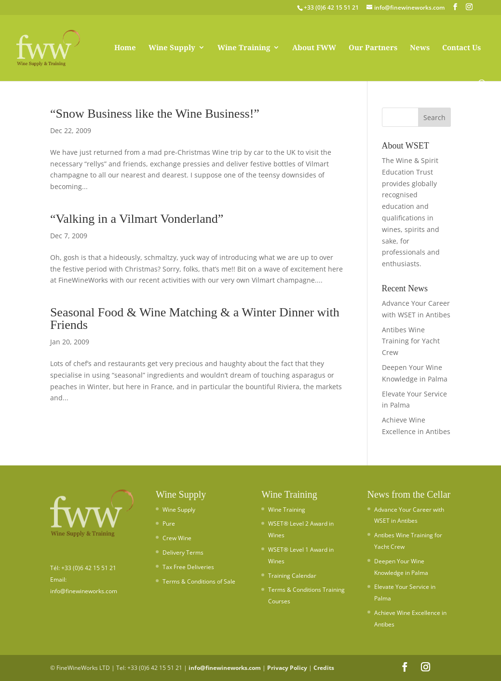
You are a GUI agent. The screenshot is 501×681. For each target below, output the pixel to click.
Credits (323, 668)
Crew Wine (176, 538)
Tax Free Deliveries (188, 567)
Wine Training (243, 48)
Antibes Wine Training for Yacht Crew (411, 341)
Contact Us (461, 48)
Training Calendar (292, 576)
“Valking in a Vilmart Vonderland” (136, 219)
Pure (168, 523)
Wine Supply (172, 48)
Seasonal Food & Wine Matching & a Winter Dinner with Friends (194, 318)
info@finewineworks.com (225, 668)
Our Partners (373, 48)
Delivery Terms (182, 552)
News (420, 48)
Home (125, 48)
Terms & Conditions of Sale (198, 581)
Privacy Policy (287, 668)
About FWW (314, 48)
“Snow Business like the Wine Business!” (154, 114)
